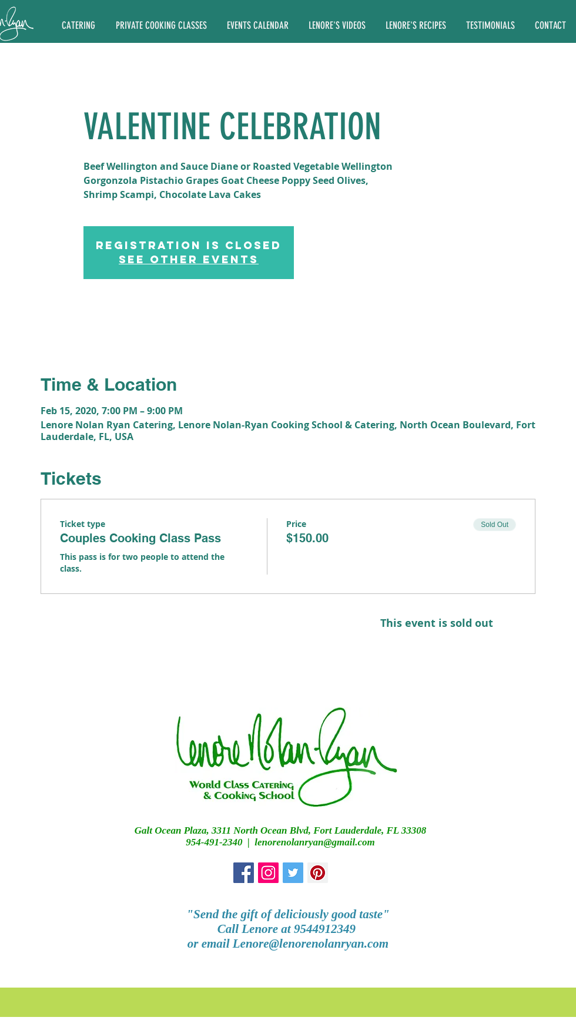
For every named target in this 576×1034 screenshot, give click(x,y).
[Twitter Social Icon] (293, 872)
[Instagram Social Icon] (268, 872)
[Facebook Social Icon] (243, 872)
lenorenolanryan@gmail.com (314, 842)
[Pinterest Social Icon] (317, 872)
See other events (189, 259)
